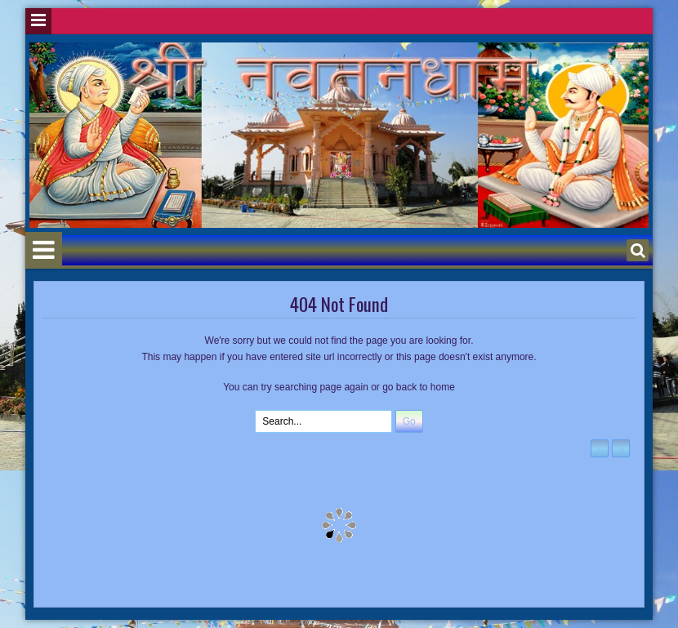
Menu (38, 21)
